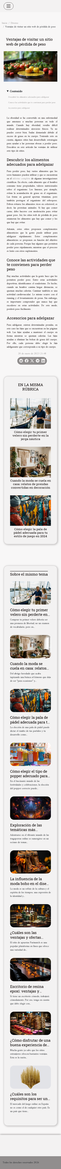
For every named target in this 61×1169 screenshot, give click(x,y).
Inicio (4, 23)
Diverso (14, 23)
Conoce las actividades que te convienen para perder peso (31, 102)
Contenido (16, 91)
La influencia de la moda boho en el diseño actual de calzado (30, 883)
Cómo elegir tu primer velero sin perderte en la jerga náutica (30, 435)
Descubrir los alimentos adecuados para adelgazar (28, 97)
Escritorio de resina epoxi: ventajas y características (27, 991)
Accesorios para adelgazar (19, 108)
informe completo (21, 179)
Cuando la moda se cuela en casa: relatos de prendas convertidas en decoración (30, 484)
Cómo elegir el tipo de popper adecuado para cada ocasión (29, 776)
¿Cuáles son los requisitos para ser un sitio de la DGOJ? (29, 1099)
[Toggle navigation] (8, 6)
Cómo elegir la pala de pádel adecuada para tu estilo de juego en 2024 (31, 532)
